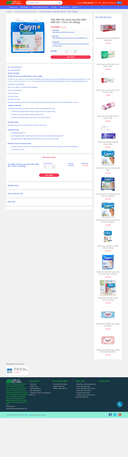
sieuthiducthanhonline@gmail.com (16, 408)
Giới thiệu (32, 384)
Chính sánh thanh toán (83, 390)
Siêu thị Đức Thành (26, 415)
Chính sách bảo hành (83, 393)
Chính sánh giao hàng (83, 386)
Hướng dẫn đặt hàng (40, 7)
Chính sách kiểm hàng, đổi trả (85, 388)
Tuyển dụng (33, 386)
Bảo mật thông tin (35, 390)
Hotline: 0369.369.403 (59, 388)
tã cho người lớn (26, 79)
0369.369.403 (88, 3)
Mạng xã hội (64, 7)
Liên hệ (75, 7)
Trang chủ (13, 7)
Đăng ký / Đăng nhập (109, 3)
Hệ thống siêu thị (35, 388)
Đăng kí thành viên (58, 386)
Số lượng (54, 51)
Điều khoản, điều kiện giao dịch (86, 384)
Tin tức (54, 7)
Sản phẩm (24, 7)
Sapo (44, 415)
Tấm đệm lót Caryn (13, 79)
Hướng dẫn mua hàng (59, 384)
